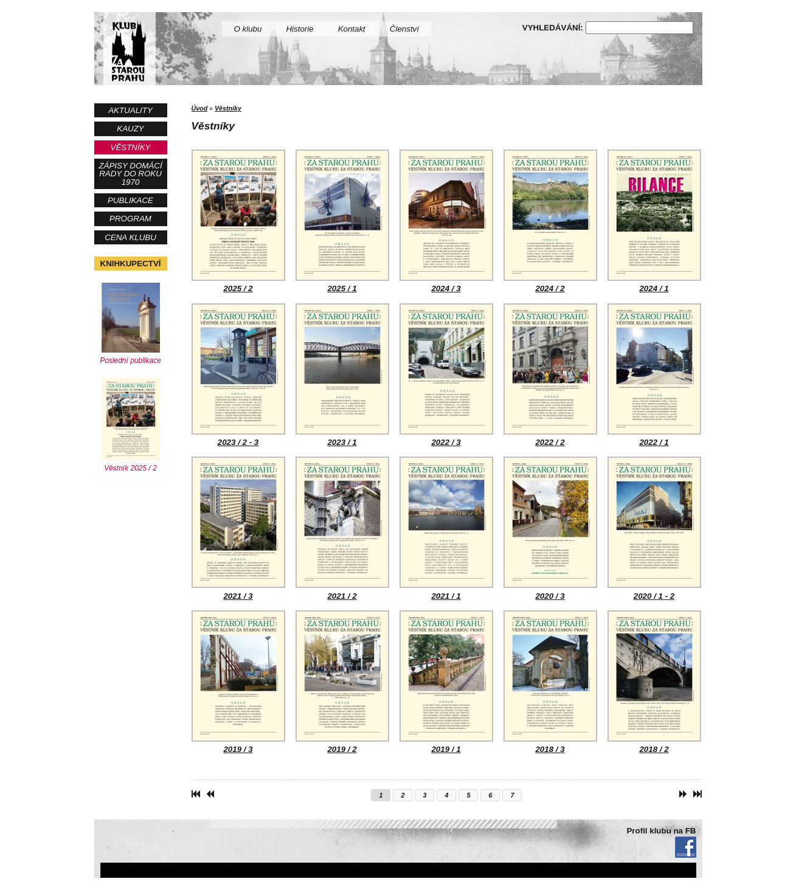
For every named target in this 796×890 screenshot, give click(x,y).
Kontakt (351, 28)
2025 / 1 (342, 221)
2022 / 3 (446, 375)
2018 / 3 (550, 682)
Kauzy (130, 128)
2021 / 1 (446, 528)
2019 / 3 (238, 682)
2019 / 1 (446, 682)
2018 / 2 (654, 682)
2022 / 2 (550, 375)
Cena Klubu (130, 237)
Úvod (200, 108)
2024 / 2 (550, 221)
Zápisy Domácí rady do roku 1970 (130, 174)
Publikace (130, 200)
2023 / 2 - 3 (238, 375)
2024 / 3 (446, 221)
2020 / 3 (550, 528)
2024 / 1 (654, 221)
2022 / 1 (654, 375)
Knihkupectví (130, 263)
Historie (299, 28)
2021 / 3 (238, 528)
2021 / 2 (342, 528)
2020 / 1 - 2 (654, 528)
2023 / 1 (342, 375)
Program (130, 218)
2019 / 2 (342, 682)
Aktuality (130, 110)
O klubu (248, 28)
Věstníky (131, 147)
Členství (404, 28)
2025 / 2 (238, 221)
